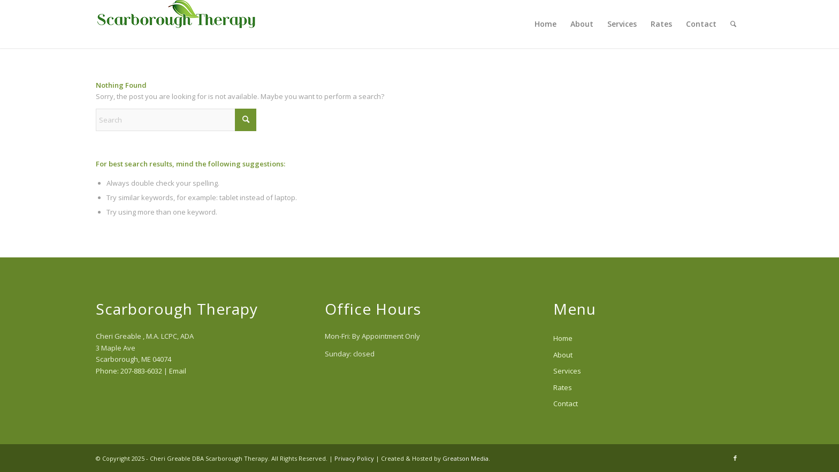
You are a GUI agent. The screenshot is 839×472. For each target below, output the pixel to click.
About (563, 355)
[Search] (733, 24)
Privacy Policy (354, 458)
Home (563, 338)
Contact (565, 403)
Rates (562, 387)
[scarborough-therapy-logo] (176, 24)
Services (567, 371)
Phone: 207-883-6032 (129, 371)
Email (177, 371)
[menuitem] (545, 24)
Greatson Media (466, 458)
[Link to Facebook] (735, 458)
